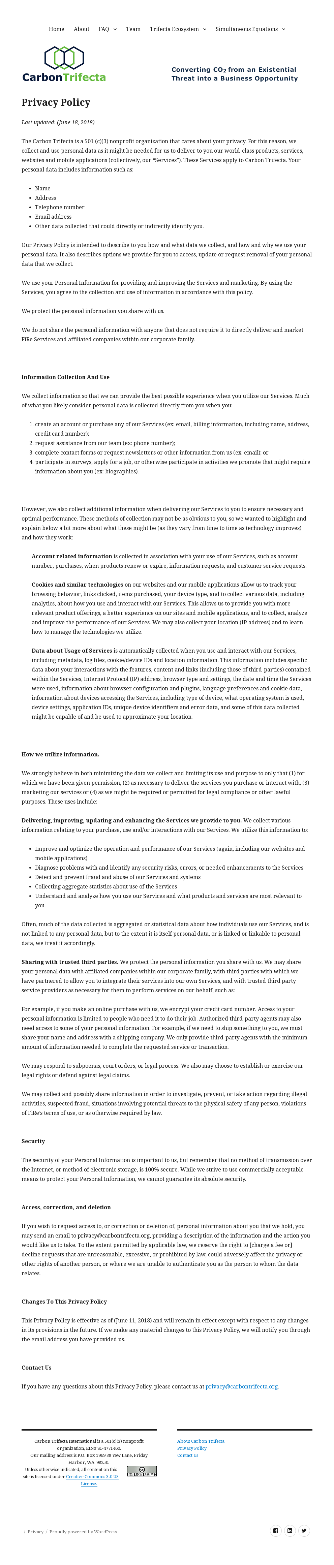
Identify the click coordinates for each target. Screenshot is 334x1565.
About (81, 29)
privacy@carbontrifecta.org (242, 1386)
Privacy (35, 1531)
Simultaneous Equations (247, 29)
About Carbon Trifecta (200, 1441)
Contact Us (187, 1455)
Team (133, 29)
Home (56, 29)
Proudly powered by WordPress (83, 1531)
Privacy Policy (192, 1448)
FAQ (104, 29)
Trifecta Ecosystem (174, 29)
